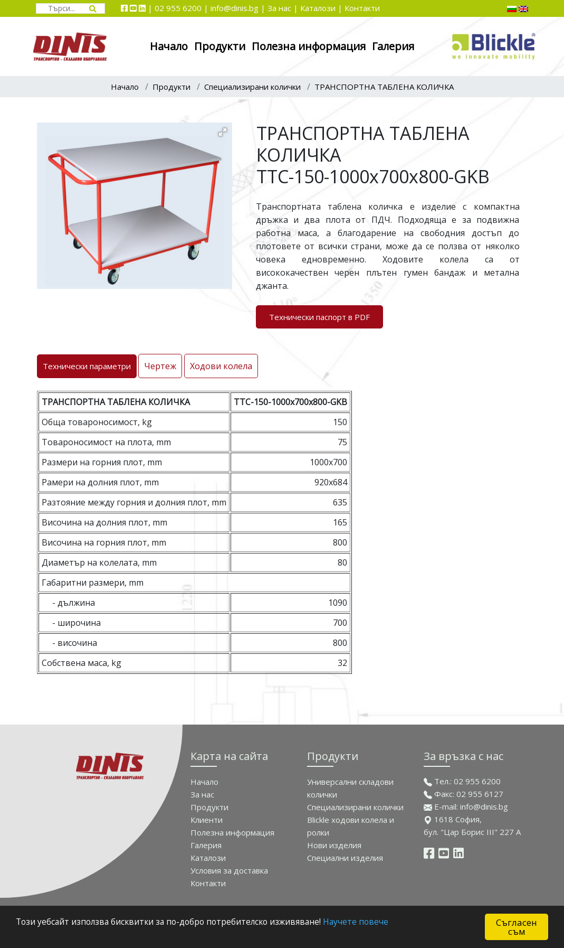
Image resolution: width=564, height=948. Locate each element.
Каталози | (321, 8)
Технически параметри (87, 366)
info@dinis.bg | (239, 8)
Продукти (219, 46)
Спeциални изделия (345, 857)
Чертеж (160, 366)
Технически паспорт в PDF (319, 317)
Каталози (208, 857)
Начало (169, 46)
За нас (202, 794)
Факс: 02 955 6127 (463, 794)
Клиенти (206, 819)
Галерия (393, 46)
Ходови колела (221, 366)
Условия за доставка (229, 870)
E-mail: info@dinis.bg (466, 806)
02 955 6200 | (183, 8)
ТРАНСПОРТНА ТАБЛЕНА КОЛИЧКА (384, 86)
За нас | (282, 8)
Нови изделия (334, 845)
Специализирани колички (252, 86)
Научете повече (390, 923)
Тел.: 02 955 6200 (462, 781)
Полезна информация (309, 46)
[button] (222, 132)
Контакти (362, 8)
